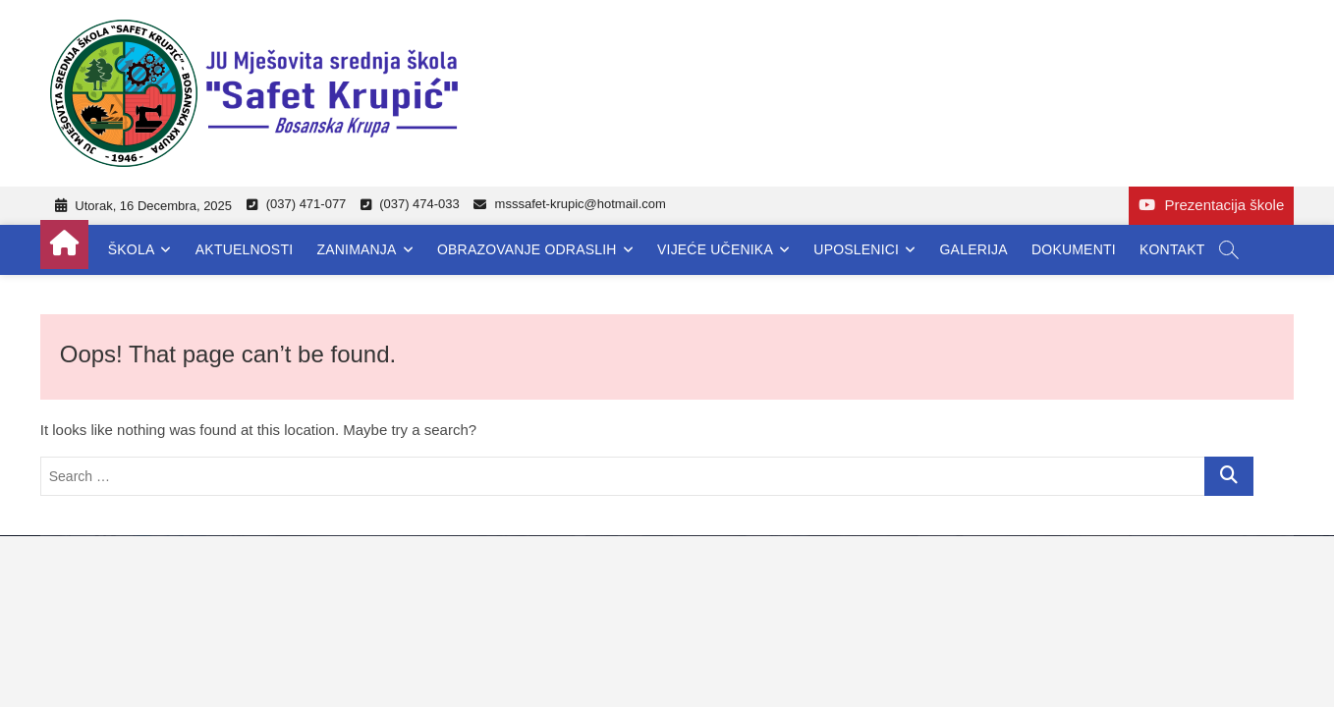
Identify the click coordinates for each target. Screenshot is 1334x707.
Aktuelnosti (244, 249)
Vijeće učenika (715, 249)
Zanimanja (356, 249)
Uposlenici (856, 249)
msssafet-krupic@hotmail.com (569, 203)
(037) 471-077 (296, 203)
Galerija (974, 249)
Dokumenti (1073, 249)
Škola (131, 249)
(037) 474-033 (410, 203)
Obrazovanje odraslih (527, 249)
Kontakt (1171, 249)
